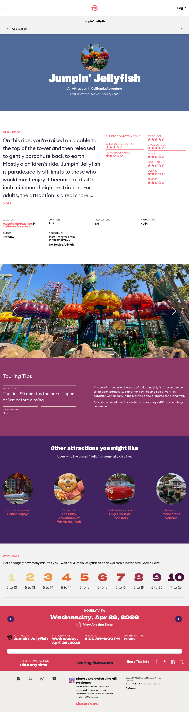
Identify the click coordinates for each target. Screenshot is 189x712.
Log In (181, 8)
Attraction (79, 89)
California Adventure (106, 89)
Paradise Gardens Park (17, 223)
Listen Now (91, 704)
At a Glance (19, 28)
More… (8, 203)
